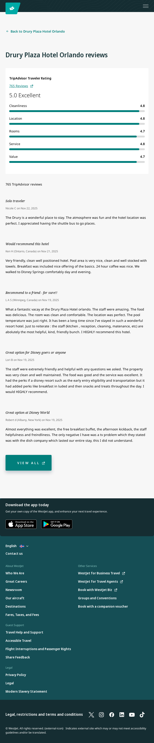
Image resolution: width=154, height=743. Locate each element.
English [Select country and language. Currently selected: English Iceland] (17, 546)
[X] (91, 714)
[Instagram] (101, 714)
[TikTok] (142, 714)
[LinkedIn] (122, 714)
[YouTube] (132, 714)
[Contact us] (14, 554)
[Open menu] (145, 6)
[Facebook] (111, 714)
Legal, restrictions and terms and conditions (44, 714)
